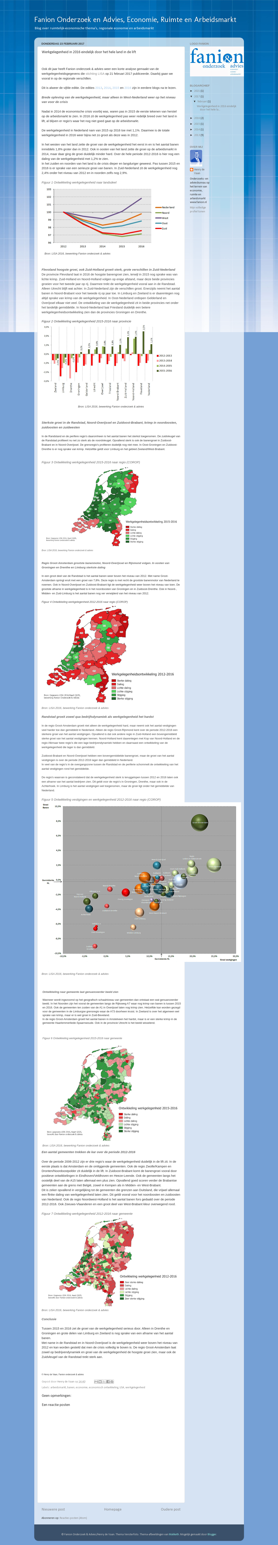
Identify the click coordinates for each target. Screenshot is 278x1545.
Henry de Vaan (199, 171)
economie (82, 1387)
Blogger (212, 1534)
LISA (122, 1387)
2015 (197, 124)
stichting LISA (95, 73)
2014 (197, 129)
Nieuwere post (53, 1510)
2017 (197, 96)
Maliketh (174, 1534)
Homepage (113, 1510)
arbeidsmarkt (58, 1387)
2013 (197, 135)
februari (203, 101)
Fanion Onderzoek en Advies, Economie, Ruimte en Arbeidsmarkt (135, 19)
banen (71, 1387)
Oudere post (171, 1510)
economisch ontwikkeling (103, 1387)
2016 (197, 118)
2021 (197, 91)
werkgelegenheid (135, 1387)
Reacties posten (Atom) (73, 1518)
